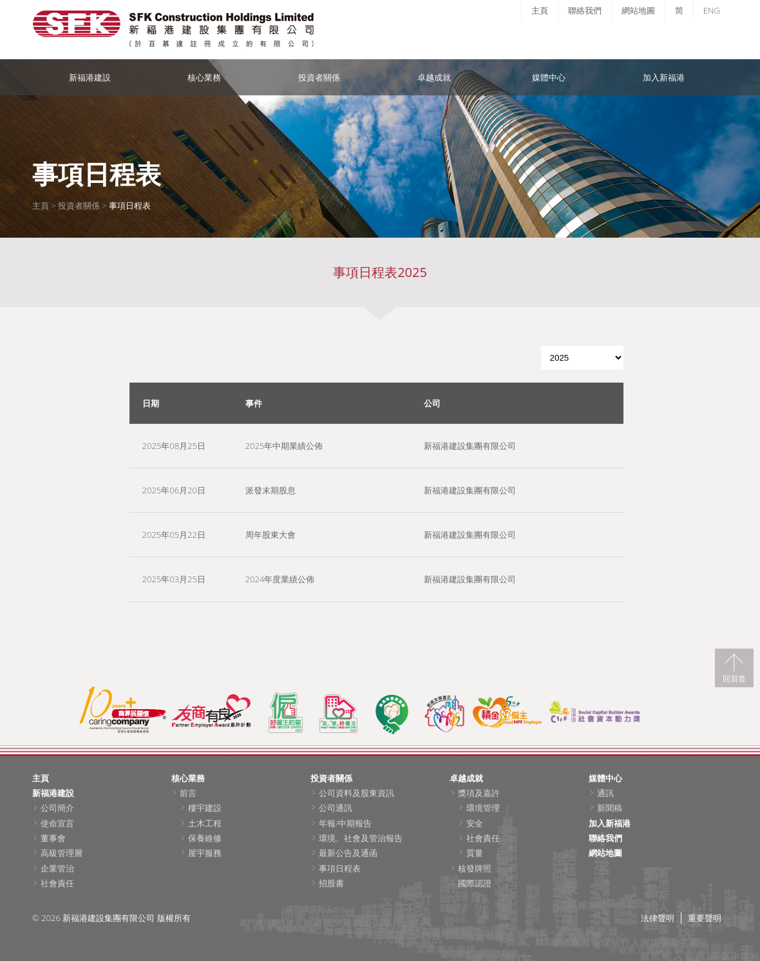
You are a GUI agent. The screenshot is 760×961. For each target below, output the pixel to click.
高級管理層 (61, 853)
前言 (188, 793)
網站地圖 (638, 10)
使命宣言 (57, 823)
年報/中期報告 (345, 823)
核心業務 (204, 77)
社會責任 (57, 883)
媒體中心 (548, 77)
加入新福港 (664, 77)
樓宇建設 (205, 808)
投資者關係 (319, 77)
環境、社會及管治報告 (361, 838)
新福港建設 (90, 77)
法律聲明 (657, 918)
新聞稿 (609, 808)
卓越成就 (434, 77)
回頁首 (734, 678)
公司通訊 (335, 808)
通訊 (605, 793)
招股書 (331, 883)
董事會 (53, 838)
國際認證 (474, 883)
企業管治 (57, 868)
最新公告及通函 (348, 853)
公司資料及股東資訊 (356, 793)
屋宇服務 (205, 853)
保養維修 (205, 838)
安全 (474, 823)
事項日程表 (340, 868)
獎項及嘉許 (479, 793)
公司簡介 (57, 808)
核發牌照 (474, 868)
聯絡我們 (585, 10)
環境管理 (483, 808)
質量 (474, 853)
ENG (711, 10)
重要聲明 (704, 918)
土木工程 (205, 823)
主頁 (539, 10)
